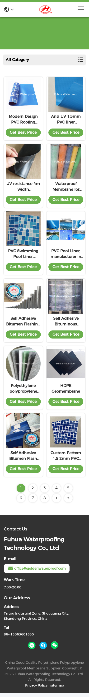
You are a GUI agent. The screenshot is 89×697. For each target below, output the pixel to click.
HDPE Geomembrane (66, 392)
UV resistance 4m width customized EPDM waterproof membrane (23, 188)
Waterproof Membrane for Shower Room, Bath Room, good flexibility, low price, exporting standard (66, 188)
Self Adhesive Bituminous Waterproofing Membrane (66, 324)
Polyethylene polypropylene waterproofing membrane (23, 392)
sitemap (57, 689)
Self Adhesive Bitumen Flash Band (23, 460)
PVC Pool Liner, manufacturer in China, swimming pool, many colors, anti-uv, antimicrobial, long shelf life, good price (65, 256)
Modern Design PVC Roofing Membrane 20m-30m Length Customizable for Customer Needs (23, 120)
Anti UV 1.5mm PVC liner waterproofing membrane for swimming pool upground (66, 120)
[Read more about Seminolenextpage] (56, 502)
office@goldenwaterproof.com (37, 572)
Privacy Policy (36, 689)
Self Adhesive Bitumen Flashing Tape (23, 324)
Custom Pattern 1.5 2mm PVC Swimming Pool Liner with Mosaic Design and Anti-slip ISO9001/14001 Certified (66, 460)
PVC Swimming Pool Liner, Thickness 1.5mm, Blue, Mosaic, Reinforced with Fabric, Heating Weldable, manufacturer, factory (23, 256)
